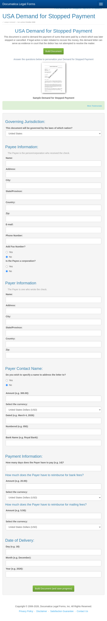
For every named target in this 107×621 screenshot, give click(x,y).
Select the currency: (17, 404)
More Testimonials (94, 106)
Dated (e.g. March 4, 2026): (20, 415)
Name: (9, 158)
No (9, 257)
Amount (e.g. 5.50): (16, 510)
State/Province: (14, 191)
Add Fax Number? (16, 246)
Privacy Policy (26, 611)
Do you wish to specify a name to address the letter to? (36, 374)
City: (8, 180)
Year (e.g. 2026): (14, 568)
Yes (9, 252)
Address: (11, 169)
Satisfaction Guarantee (61, 611)
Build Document (53, 51)
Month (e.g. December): (18, 557)
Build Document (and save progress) (53, 588)
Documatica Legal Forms (18, 4)
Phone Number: (14, 235)
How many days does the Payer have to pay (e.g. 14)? (35, 462)
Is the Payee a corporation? (21, 261)
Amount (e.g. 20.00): (17, 481)
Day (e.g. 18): (13, 546)
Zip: (8, 213)
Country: (10, 202)
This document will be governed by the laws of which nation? (39, 128)
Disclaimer (41, 611)
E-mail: (9, 224)
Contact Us (82, 611)
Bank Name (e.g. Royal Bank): (22, 437)
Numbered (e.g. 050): (17, 426)
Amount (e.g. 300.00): (17, 393)
